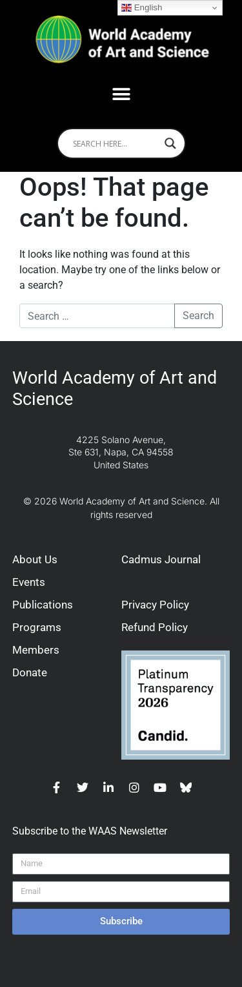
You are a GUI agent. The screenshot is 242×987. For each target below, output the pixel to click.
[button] (121, 94)
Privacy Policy (155, 604)
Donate (29, 672)
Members (35, 649)
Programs (36, 627)
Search (198, 315)
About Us (34, 559)
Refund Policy (154, 627)
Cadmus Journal (161, 559)
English (141, 8)
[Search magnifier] (170, 143)
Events (28, 582)
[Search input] (115, 143)
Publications (42, 604)
